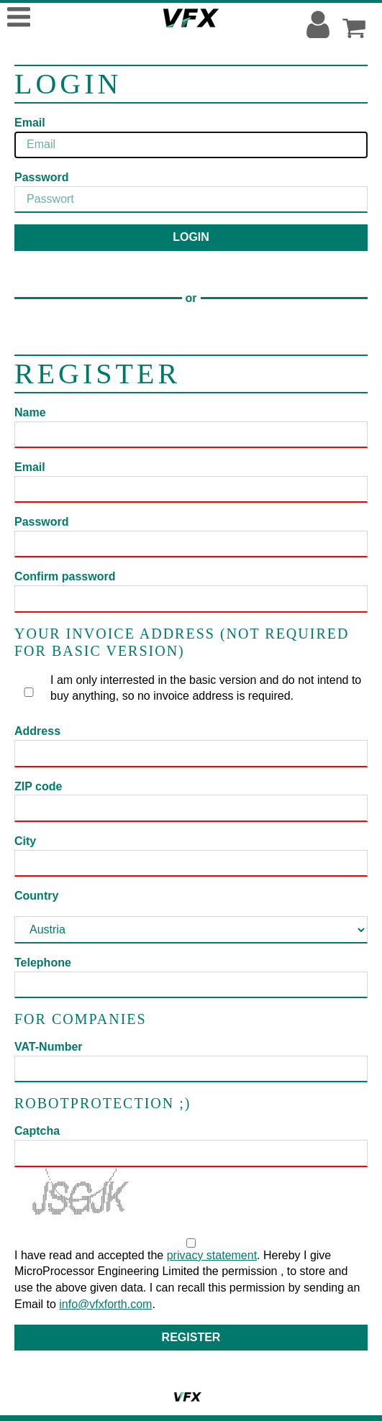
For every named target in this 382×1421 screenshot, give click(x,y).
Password (41, 177)
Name (30, 412)
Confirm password (64, 576)
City (25, 841)
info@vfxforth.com (105, 1304)
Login (191, 237)
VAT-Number (48, 1047)
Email (29, 122)
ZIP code (38, 786)
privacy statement (212, 1255)
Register (191, 1337)
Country (36, 896)
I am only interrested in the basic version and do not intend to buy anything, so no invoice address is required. (191, 688)
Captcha (37, 1131)
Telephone (42, 962)
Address (37, 731)
